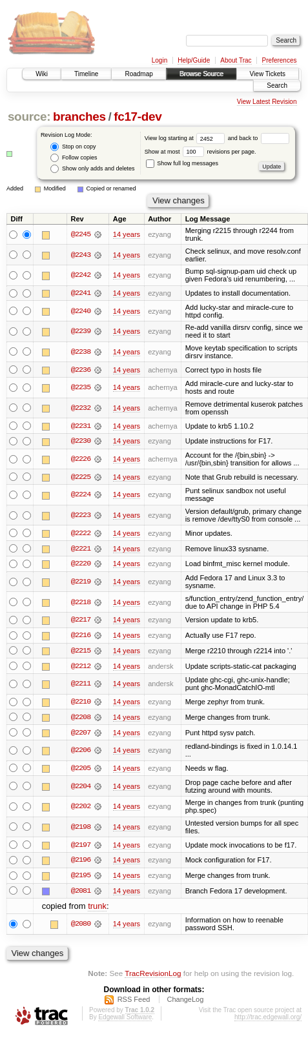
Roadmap (138, 73)
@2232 (80, 408)
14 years (126, 234)
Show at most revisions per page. (200, 151)
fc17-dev (137, 116)
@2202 (80, 809)
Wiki (42, 73)
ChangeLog (185, 1002)
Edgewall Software (125, 1019)
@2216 (80, 636)
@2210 (80, 703)
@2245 (80, 234)
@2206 (80, 753)
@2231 (80, 426)
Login (159, 60)
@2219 (80, 583)
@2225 (80, 478)
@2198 (80, 829)
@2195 (80, 878)
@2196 (80, 862)
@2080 (80, 927)
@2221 (80, 549)
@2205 (80, 771)
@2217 (80, 621)
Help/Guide (194, 60)
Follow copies (73, 158)
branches (79, 116)
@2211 (80, 685)
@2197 (80, 847)
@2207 (80, 734)
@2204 (80, 788)
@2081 (80, 893)
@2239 (80, 332)
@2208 (80, 719)
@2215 (80, 652)
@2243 (80, 255)
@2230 (80, 441)
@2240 (80, 311)
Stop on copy (73, 147)
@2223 (80, 516)
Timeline (86, 73)
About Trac (235, 60)
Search (277, 85)
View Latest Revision (267, 101)
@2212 (80, 667)
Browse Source (201, 73)
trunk (97, 909)
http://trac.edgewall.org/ (268, 1019)
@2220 (80, 565)
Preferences (279, 60)
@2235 (80, 388)
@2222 (80, 534)
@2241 (80, 293)
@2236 (80, 370)
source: (29, 116)
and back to (258, 138)
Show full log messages (182, 163)
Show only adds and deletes (92, 169)
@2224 (80, 496)
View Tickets (267, 73)
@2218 (80, 603)
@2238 (80, 352)
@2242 (80, 275)
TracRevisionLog (153, 976)
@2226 (80, 459)
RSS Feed (134, 1002)
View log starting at (186, 138)
